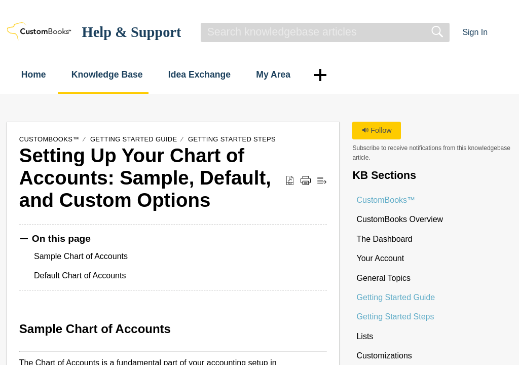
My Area (297, 74)
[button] (506, 32)
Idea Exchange (217, 74)
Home (39, 74)
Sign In (475, 32)
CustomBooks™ (49, 139)
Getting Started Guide (133, 139)
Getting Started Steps (232, 139)
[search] (325, 32)
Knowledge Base (119, 74)
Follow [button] (377, 130)
